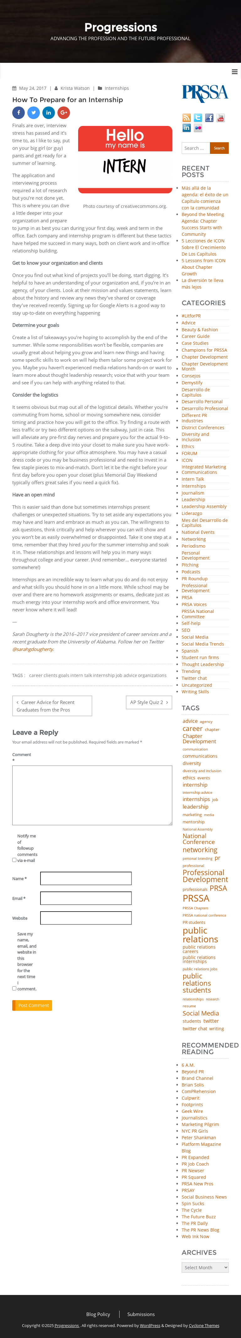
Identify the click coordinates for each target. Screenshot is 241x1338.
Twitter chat (194, 678)
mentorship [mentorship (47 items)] (194, 822)
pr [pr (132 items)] (217, 857)
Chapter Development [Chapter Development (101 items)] (199, 738)
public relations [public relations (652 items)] (200, 934)
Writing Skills (195, 692)
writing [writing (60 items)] (216, 1029)
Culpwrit (191, 1098)
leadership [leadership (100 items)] (195, 807)
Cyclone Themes (204, 1325)
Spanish (190, 651)
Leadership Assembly (204, 506)
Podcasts (191, 572)
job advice (126, 675)
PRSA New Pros (197, 1184)
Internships (117, 88)
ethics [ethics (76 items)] (189, 777)
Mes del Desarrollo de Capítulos (205, 523)
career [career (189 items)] (193, 728)
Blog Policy (98, 1314)
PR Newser (193, 1170)
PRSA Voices (194, 604)
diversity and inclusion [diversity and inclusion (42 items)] (202, 771)
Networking (194, 539)
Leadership (193, 499)
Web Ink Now (195, 1236)
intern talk (81, 675)
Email (18, 898)
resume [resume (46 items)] (189, 1006)
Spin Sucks (193, 1203)
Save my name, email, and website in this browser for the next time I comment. (26, 961)
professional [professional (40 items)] (193, 866)
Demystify (192, 383)
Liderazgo (192, 513)
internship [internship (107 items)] (195, 784)
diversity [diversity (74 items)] (192, 763)
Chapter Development (205, 357)
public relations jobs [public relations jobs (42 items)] (200, 969)
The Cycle (192, 1210)
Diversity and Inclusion (195, 437)
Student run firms (200, 657)
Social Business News (204, 1197)
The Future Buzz (199, 1217)
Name (19, 878)
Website (19, 918)
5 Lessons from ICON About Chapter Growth (204, 267)
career (36, 675)
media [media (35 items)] (209, 815)
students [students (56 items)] (192, 1021)
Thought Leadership (203, 664)
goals (63, 675)
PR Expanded (195, 1157)
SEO (186, 630)
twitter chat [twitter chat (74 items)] (195, 1028)
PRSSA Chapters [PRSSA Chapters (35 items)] (195, 908)
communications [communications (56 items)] (200, 756)
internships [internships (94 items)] (196, 799)
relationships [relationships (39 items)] (193, 999)
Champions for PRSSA (204, 350)
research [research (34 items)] (212, 999)
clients (50, 675)
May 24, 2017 (33, 88)
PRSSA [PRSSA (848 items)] (196, 898)
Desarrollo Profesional (205, 408)
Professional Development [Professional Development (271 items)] (205, 876)
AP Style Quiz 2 (146, 702)
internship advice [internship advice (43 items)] (197, 792)
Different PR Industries (194, 418)
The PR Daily (195, 1223)
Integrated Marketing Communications (204, 469)
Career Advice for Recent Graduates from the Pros (45, 706)
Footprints (192, 1105)
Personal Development (196, 555)
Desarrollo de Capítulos (196, 392)
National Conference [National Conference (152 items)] (199, 839)
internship (104, 675)
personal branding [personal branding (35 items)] (197, 858)
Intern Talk (193, 479)
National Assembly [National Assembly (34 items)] (198, 829)
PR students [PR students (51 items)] (194, 922)
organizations (152, 675)
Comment (21, 758)
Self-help (191, 623)
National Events (198, 532)
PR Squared (194, 1177)
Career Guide (196, 336)
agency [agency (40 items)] (206, 721)
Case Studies (195, 343)
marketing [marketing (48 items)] (192, 815)
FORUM (189, 453)
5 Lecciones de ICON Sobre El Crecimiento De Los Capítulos (204, 247)
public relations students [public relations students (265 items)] (197, 983)
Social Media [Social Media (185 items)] (201, 1013)
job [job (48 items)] (215, 800)
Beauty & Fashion (200, 330)
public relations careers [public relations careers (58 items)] (199, 949)
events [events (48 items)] (203, 778)
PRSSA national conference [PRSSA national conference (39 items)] (204, 915)
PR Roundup (195, 579)
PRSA (187, 597)
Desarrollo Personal (202, 401)
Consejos (191, 376)
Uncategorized (197, 685)
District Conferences (203, 428)
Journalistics (194, 1118)
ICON (187, 460)
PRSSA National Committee (198, 614)
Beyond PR (193, 1072)
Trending (191, 671)
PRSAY (188, 1190)
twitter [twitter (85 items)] (211, 1021)
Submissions (141, 1314)
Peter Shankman (199, 1137)
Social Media (195, 637)
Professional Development (196, 588)
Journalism (193, 493)
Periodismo (193, 546)
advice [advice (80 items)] (190, 721)
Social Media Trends (203, 644)
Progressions (67, 1325)
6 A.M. (188, 1065)
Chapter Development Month (205, 366)
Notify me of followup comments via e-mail (26, 848)
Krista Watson (76, 88)
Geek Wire (192, 1111)
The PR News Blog (200, 1230)
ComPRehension (199, 1091)
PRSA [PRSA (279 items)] (218, 888)
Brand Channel (197, 1078)
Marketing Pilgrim (200, 1124)
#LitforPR (191, 316)
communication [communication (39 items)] (195, 749)
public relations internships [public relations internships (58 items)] (199, 959)
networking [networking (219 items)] (200, 849)
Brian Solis (193, 1085)
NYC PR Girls (195, 1131)
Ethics (188, 446)
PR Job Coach (195, 1164)
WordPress (150, 1325)
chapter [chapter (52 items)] (212, 730)
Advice (188, 323)
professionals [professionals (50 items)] (195, 889)
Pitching (190, 565)
